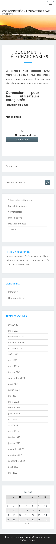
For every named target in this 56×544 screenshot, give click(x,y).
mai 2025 (12, 360)
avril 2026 (13, 324)
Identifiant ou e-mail (17, 105)
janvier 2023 (14, 443)
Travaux (12, 229)
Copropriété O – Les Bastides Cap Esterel (26, 12)
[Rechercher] (47, 182)
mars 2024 (13, 401)
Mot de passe (13, 117)
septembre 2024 (16, 377)
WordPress (44, 537)
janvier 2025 (14, 371)
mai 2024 (12, 395)
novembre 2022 (16, 448)
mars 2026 (13, 330)
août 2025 (13, 354)
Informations (15, 217)
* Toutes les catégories (20, 199)
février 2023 (14, 437)
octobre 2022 (15, 454)
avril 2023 (13, 425)
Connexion (11, 166)
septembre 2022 (16, 460)
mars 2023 (13, 431)
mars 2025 (13, 366)
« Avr (27, 523)
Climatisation (15, 211)
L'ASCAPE (13, 292)
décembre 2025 (16, 336)
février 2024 (14, 407)
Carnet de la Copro (17, 205)
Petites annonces (17, 223)
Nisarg (32, 540)
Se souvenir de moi (26, 135)
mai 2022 (12, 472)
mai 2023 (12, 419)
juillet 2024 (14, 389)
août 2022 (13, 466)
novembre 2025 (16, 342)
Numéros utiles (16, 298)
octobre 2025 (15, 348)
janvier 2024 (14, 413)
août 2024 (13, 383)
